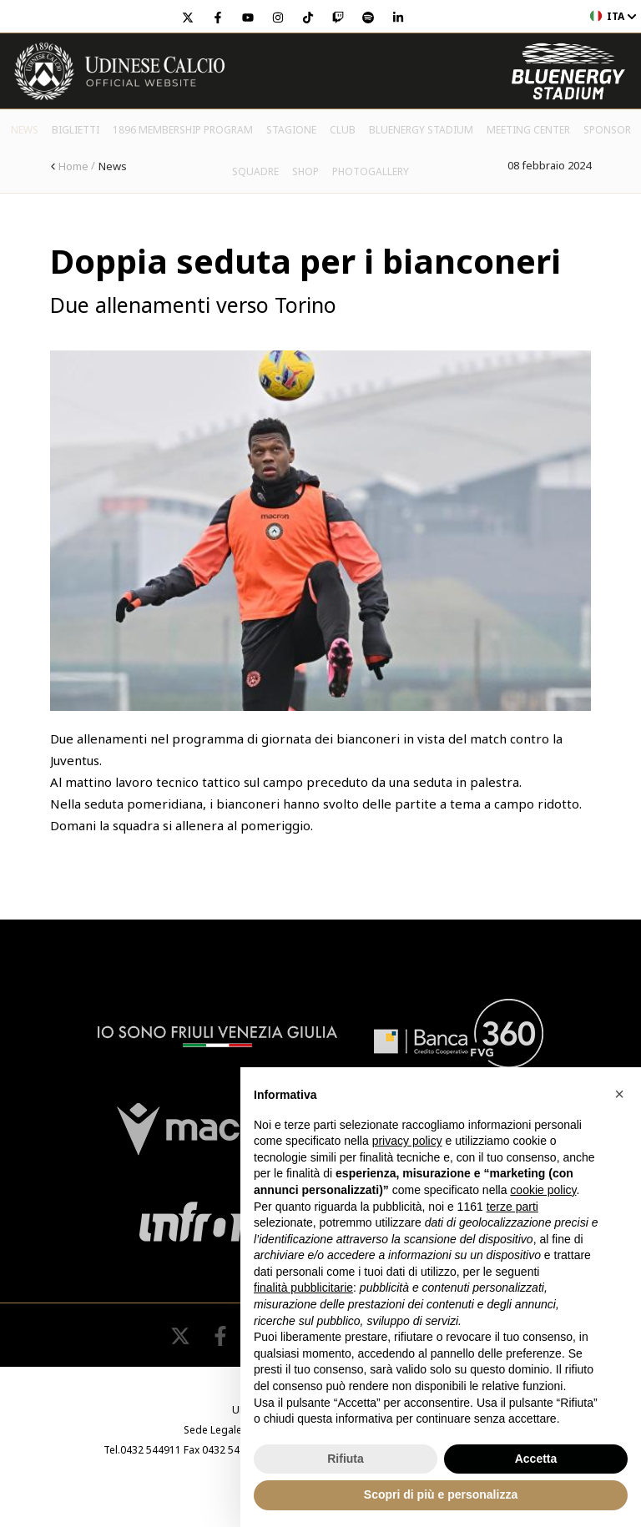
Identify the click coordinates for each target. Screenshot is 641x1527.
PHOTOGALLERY (370, 171)
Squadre (255, 171)
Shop (305, 171)
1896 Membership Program (183, 130)
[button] (619, 1094)
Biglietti (75, 130)
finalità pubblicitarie (303, 1287)
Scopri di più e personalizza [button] (440, 1494)
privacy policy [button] (407, 1140)
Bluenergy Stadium (421, 130)
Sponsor (607, 130)
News (24, 130)
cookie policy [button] (543, 1190)
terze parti (512, 1206)
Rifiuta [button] (345, 1458)
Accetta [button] (536, 1458)
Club (343, 130)
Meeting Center (528, 130)
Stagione (291, 130)
